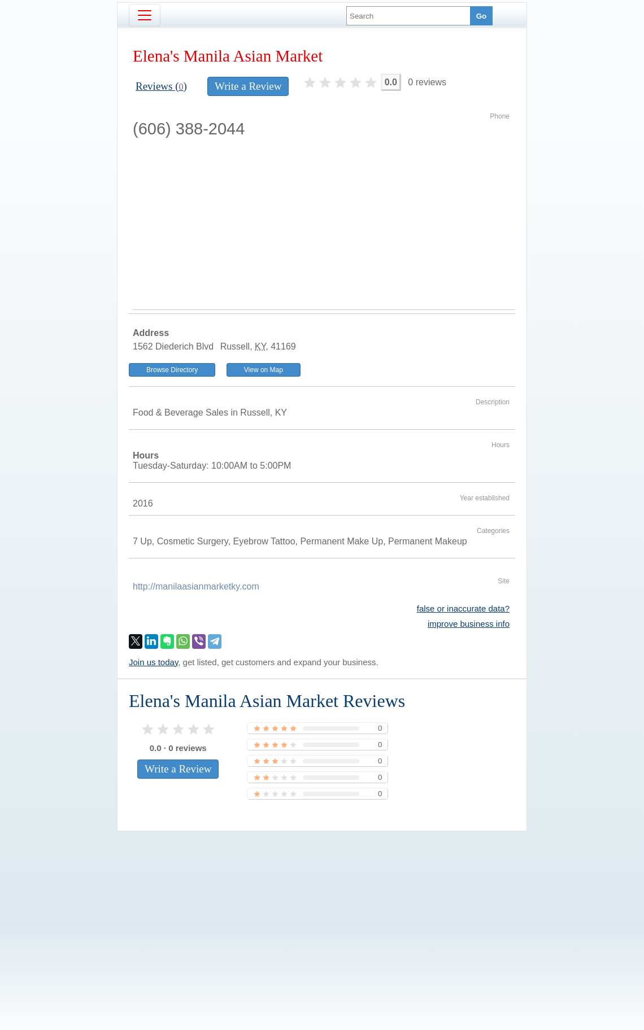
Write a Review (248, 86)
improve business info (469, 624)
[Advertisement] (324, 225)
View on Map (263, 370)
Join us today (153, 662)
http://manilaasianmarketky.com (196, 586)
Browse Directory (172, 370)
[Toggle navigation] (144, 15)
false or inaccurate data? (463, 608)
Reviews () (161, 86)
